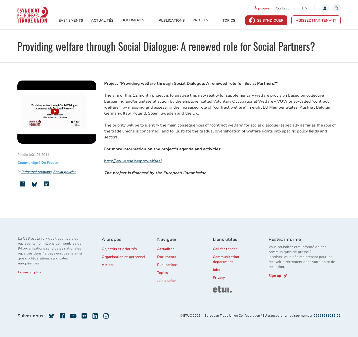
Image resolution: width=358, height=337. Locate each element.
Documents (132, 20)
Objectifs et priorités (119, 249)
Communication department (226, 259)
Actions (108, 264)
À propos (262, 8)
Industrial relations (36, 171)
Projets (200, 20)
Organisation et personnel (123, 256)
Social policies (64, 171)
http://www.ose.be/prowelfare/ (133, 161)
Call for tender (225, 249)
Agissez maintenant (316, 20)
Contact (282, 8)
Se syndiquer (270, 20)
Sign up (277, 275)
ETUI (217, 288)
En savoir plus (29, 272)
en (305, 8)
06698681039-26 (327, 315)
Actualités (102, 20)
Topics (229, 20)
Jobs (216, 269)
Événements (71, 20)
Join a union (166, 280)
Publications (172, 20)
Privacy (219, 277)
